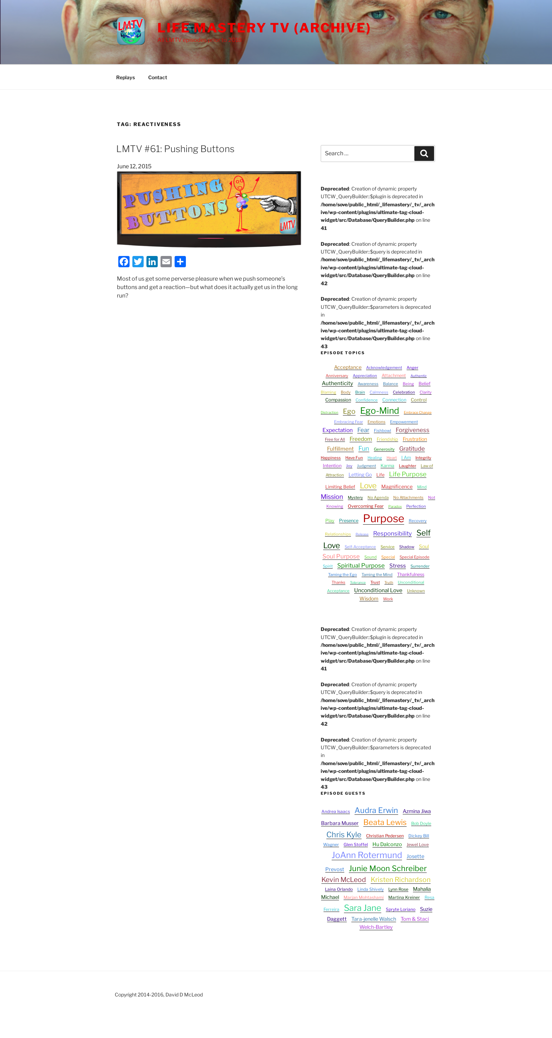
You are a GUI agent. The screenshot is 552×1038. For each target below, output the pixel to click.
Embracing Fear (348, 421)
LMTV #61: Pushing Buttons (175, 148)
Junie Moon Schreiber (388, 868)
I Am (406, 457)
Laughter (407, 465)
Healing (375, 457)
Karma (387, 465)
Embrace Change (418, 412)
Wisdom (368, 598)
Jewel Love (418, 844)
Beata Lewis (385, 822)
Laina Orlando (339, 889)
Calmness (379, 392)
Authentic (418, 376)
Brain (360, 392)
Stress (397, 565)
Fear (363, 429)
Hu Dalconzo (387, 844)
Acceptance (348, 367)
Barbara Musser (340, 823)
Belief (425, 383)
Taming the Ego (342, 574)
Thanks (338, 582)
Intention (332, 465)
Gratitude (412, 448)
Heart (392, 457)
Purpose (383, 518)
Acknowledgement (384, 367)
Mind (422, 486)
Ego (349, 411)
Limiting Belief (340, 486)
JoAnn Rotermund (367, 855)
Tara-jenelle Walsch (373, 919)
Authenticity (337, 383)
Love (368, 485)
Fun (363, 448)
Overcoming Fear (366, 506)
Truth (388, 582)
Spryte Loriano (400, 909)
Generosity (384, 449)
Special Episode (414, 557)
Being (408, 383)
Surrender (419, 566)
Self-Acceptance (360, 546)
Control (419, 399)
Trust (375, 582)
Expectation (337, 430)
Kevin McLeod (343, 879)
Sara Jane (362, 908)
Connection (394, 399)
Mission (332, 496)
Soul (424, 546)
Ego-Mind (379, 410)
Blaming (328, 392)
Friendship (387, 439)
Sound (370, 557)
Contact (157, 77)
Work (388, 598)
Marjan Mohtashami (364, 897)
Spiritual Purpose (361, 565)
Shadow (406, 546)
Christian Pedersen (385, 835)
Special (388, 557)
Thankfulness (410, 574)
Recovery (418, 520)
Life (380, 474)
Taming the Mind (377, 574)
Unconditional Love (378, 590)
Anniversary (337, 375)
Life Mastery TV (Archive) (264, 28)
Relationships (338, 534)
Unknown (416, 590)
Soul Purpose (341, 556)
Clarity (426, 392)
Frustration (415, 439)
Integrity (423, 457)
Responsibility (392, 533)
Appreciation (365, 375)
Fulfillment (340, 448)
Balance (390, 383)
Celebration (404, 392)
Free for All (335, 439)
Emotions (376, 421)
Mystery (355, 497)
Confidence (367, 400)
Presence (348, 520)
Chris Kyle (344, 834)
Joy (349, 465)
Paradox (395, 506)
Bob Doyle (421, 823)
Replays (125, 77)
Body (346, 392)
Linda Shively (370, 889)
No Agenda (378, 497)
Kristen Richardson (401, 879)
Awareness (368, 383)
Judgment (366, 465)
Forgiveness (412, 429)
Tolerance (358, 582)
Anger (412, 367)
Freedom (361, 439)
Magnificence (397, 486)
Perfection (416, 506)
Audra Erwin (376, 810)
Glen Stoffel (356, 844)
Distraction (329, 412)
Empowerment (404, 421)
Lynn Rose (398, 889)
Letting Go (360, 474)
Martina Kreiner (404, 897)
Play (329, 520)
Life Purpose (407, 474)
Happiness (331, 457)
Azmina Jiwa (417, 811)
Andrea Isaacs (335, 811)
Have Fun (354, 457)
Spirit (328, 566)
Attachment (394, 375)
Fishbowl (382, 430)
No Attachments (408, 497)
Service (388, 546)
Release (362, 534)
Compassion (338, 399)
